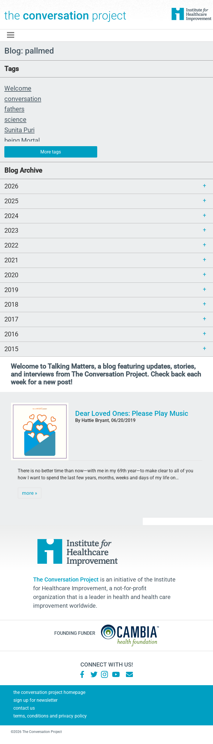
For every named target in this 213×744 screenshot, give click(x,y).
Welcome (17, 88)
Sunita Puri (19, 130)
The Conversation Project (65, 14)
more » (29, 493)
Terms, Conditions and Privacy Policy (50, 716)
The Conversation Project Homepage (49, 692)
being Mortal (22, 140)
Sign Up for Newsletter (35, 700)
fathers (14, 109)
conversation (22, 99)
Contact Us (24, 708)
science (15, 119)
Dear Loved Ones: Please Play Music (131, 413)
